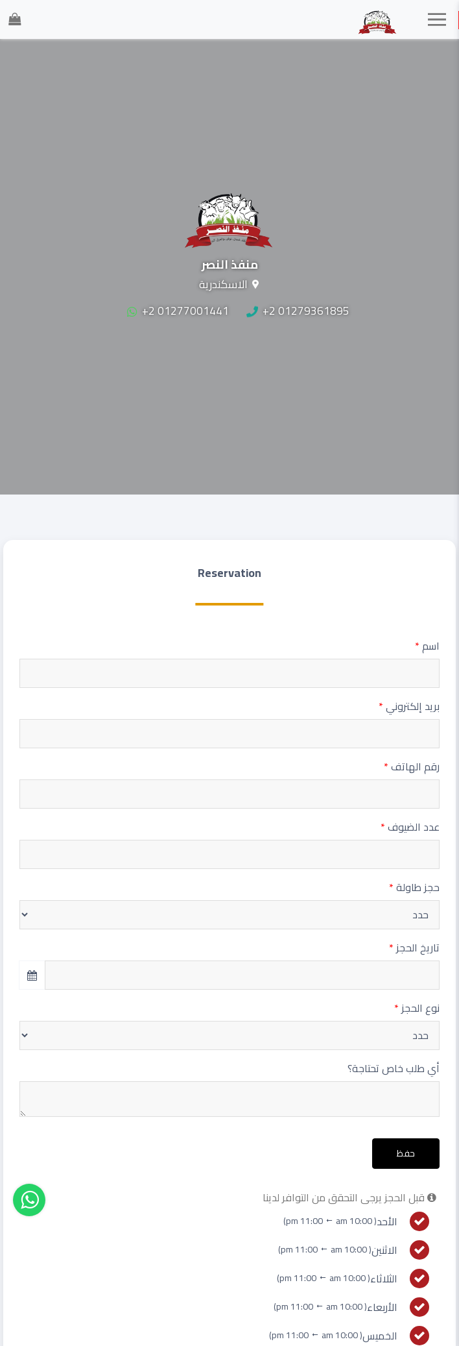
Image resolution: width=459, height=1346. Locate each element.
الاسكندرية (223, 284)
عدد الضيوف (410, 827)
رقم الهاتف (412, 766)
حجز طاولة (414, 887)
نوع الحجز (417, 1008)
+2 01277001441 (178, 310)
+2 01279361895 (297, 310)
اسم (427, 646)
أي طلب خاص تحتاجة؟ (393, 1068)
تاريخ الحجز (414, 947)
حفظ (406, 1153)
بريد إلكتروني (409, 706)
